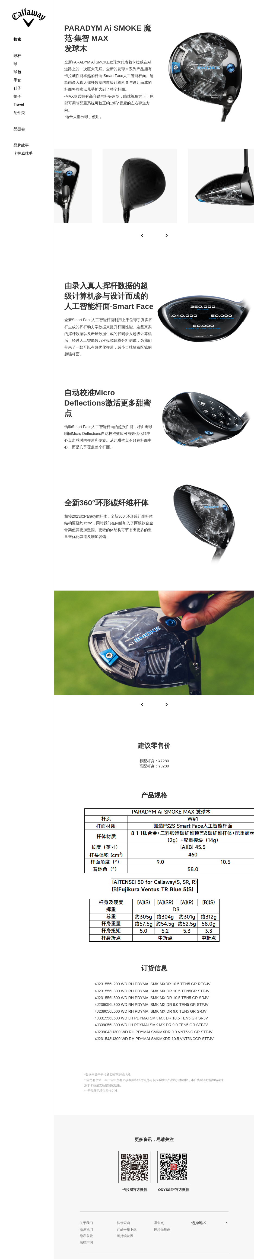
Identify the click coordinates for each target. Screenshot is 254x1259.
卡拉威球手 (23, 153)
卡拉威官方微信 (134, 1171)
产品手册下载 (126, 1229)
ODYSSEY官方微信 (173, 1171)
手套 (17, 80)
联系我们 (86, 1229)
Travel (19, 104)
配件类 (19, 112)
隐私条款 (86, 1236)
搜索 (17, 39)
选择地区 (199, 1222)
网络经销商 (162, 1229)
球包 (17, 72)
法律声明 (86, 1242)
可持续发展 (125, 1236)
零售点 (159, 1223)
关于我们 (86, 1223)
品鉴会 (19, 129)
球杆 (17, 55)
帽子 (17, 96)
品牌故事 (21, 145)
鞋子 (17, 88)
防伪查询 (123, 1223)
